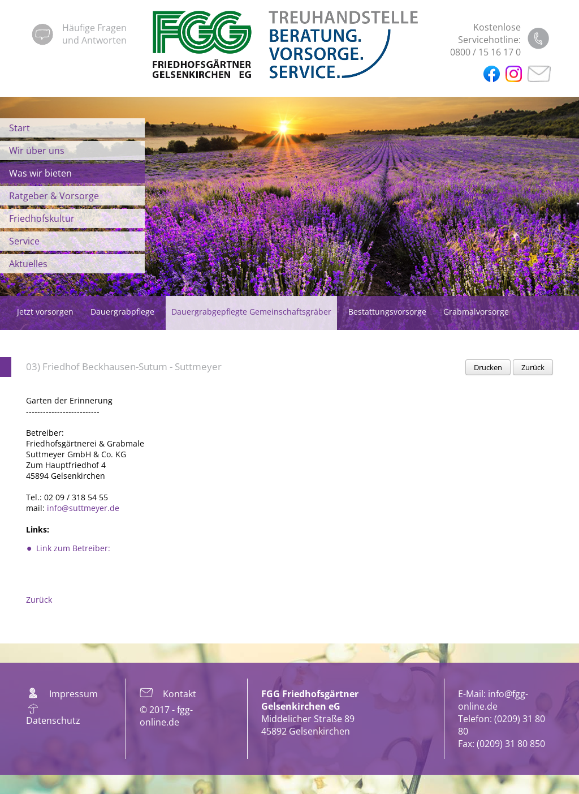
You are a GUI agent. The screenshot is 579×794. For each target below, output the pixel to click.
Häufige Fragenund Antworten (94, 34)
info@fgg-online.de (493, 700)
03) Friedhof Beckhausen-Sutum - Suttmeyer (124, 366)
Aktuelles (28, 263)
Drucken (488, 367)
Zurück (533, 367)
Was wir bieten (40, 173)
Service (24, 241)
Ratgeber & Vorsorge (54, 196)
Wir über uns (36, 150)
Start (19, 128)
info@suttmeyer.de (83, 508)
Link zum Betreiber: (73, 548)
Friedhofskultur (42, 218)
